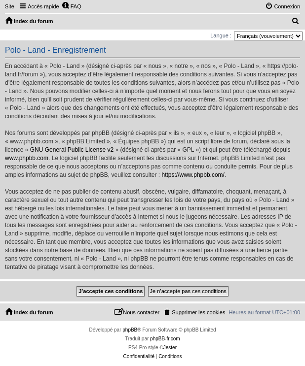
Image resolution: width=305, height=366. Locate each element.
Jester (170, 347)
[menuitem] (71, 6)
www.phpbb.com (26, 158)
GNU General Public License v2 (72, 149)
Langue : (220, 35)
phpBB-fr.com (165, 338)
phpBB (129, 330)
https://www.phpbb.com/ (193, 174)
